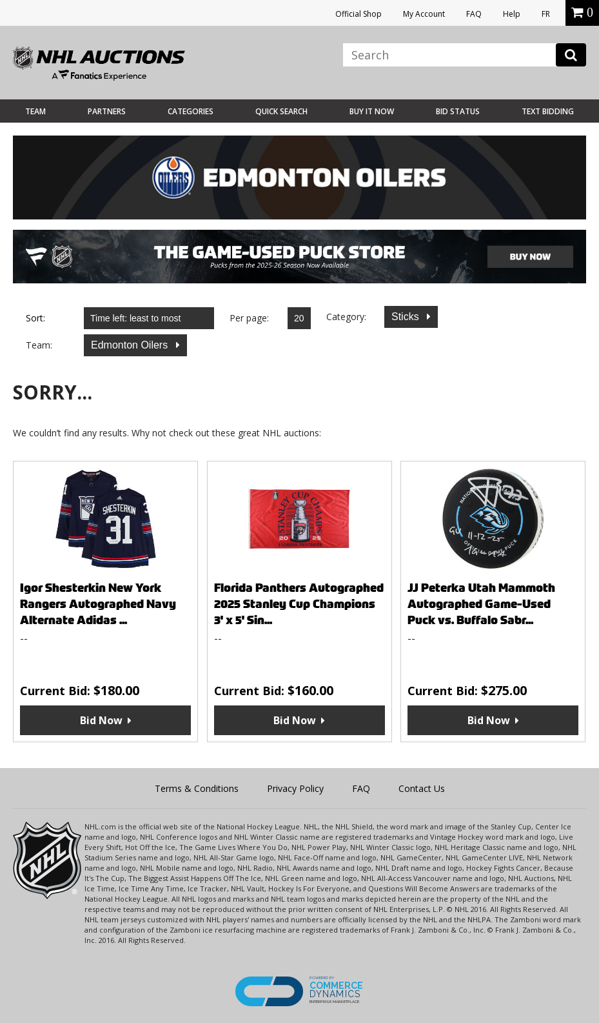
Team (35, 111)
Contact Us (421, 788)
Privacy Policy (295, 788)
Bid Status (458, 111)
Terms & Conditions (197, 788)
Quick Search (281, 111)
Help (511, 13)
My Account (424, 13)
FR (546, 13)
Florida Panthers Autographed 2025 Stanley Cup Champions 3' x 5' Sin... (299, 604)
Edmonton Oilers (131, 344)
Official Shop (358, 13)
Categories (190, 111)
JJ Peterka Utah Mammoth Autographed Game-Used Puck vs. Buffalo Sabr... (481, 604)
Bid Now (101, 720)
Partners (107, 111)
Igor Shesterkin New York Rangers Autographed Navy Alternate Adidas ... (98, 604)
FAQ (474, 13)
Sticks (406, 316)
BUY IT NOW (371, 111)
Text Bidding (548, 111)
